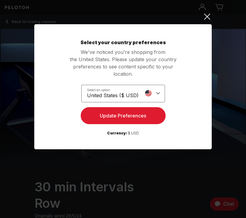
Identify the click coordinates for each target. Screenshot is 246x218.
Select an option (98, 90)
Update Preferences (123, 116)
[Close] (123, 16)
